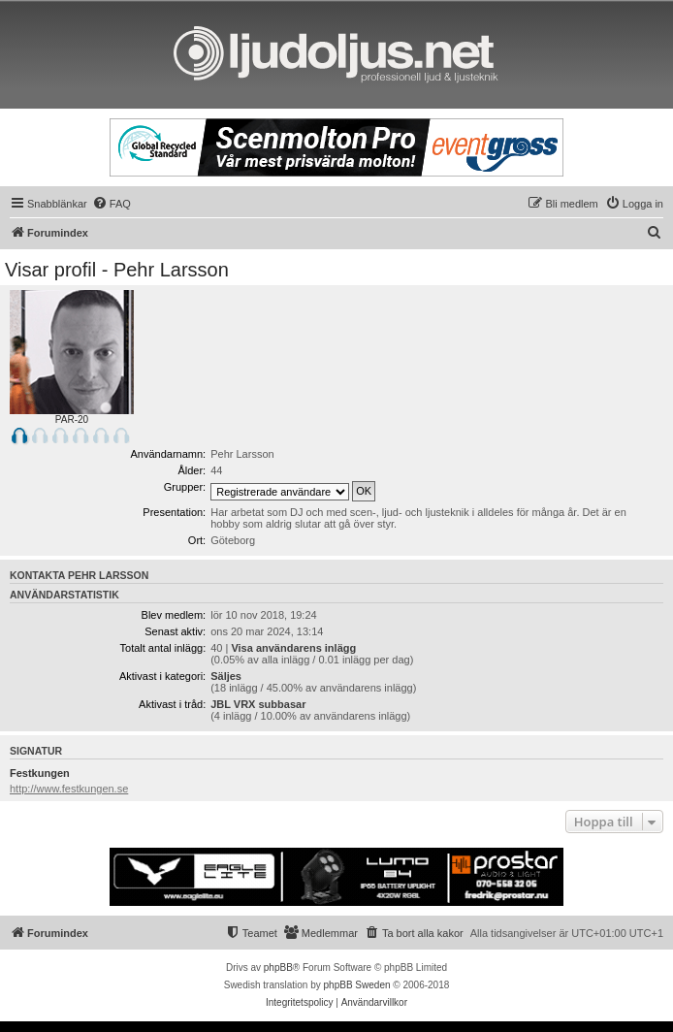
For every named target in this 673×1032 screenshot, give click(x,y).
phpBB (278, 967)
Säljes (225, 676)
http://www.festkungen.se (69, 788)
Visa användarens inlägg (293, 648)
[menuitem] (111, 203)
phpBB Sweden (357, 985)
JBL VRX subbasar (257, 704)
